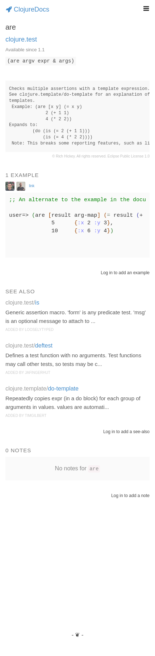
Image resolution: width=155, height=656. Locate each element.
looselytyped (39, 330)
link (31, 186)
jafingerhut (37, 373)
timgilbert (36, 416)
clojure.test (21, 39)
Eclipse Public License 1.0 (129, 156)
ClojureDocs (27, 9)
